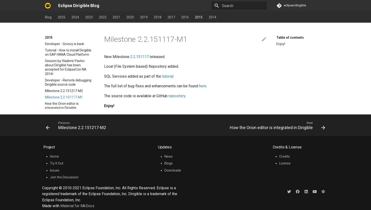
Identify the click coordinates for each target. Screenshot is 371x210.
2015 (199, 17)
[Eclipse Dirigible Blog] (48, 5)
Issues (54, 170)
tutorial (167, 76)
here (202, 86)
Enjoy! (280, 44)
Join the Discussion (64, 177)
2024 (75, 17)
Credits (284, 156)
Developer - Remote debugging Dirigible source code (68, 59)
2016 (185, 17)
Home (54, 156)
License (285, 163)
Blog (48, 17)
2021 (116, 17)
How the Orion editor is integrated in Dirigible (62, 83)
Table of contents (290, 37)
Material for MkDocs (77, 206)
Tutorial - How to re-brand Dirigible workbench (64, 93)
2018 (157, 17)
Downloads (172, 170)
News (168, 156)
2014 (212, 17)
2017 (171, 17)
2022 (102, 17)
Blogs (168, 163)
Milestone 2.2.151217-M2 (64, 68)
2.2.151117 (139, 57)
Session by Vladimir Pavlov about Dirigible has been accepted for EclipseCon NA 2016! (65, 44)
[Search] (239, 5)
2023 (89, 17)
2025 (61, 17)
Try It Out (56, 163)
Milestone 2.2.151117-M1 (64, 74)
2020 (130, 17)
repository (176, 96)
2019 (144, 17)
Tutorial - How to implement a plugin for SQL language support (69, 104)
